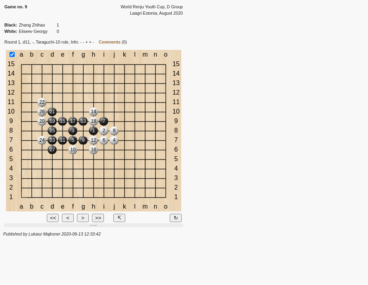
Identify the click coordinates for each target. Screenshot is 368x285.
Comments (110, 42)
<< (53, 218)
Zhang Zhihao (32, 25)
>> (98, 218)
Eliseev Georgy (33, 31)
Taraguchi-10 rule (52, 42)
